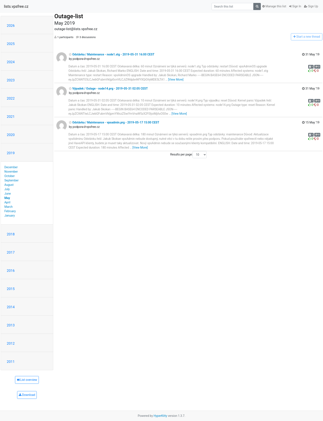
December (11, 167)
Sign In (295, 6)
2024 (11, 62)
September (11, 180)
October (9, 176)
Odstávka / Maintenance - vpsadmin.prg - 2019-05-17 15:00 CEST (114, 122)
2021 (11, 116)
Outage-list (68, 16)
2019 (11, 153)
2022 (11, 98)
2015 (11, 289)
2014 (11, 307)
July (7, 189)
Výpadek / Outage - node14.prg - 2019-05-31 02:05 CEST (108, 88)
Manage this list (274, 6)
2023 (11, 80)
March (8, 206)
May (7, 198)
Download (27, 395)
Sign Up (311, 6)
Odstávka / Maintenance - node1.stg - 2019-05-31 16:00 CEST (111, 54)
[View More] (175, 79)
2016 (11, 270)
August (9, 184)
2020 (11, 135)
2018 (11, 234)
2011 (11, 361)
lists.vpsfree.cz (16, 6)
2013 (11, 325)
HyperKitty (160, 415)
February (10, 211)
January (9, 215)
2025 (11, 44)
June (7, 193)
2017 (11, 252)
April (7, 202)
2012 (11, 343)
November (11, 171)
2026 (11, 25)
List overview (27, 379)
